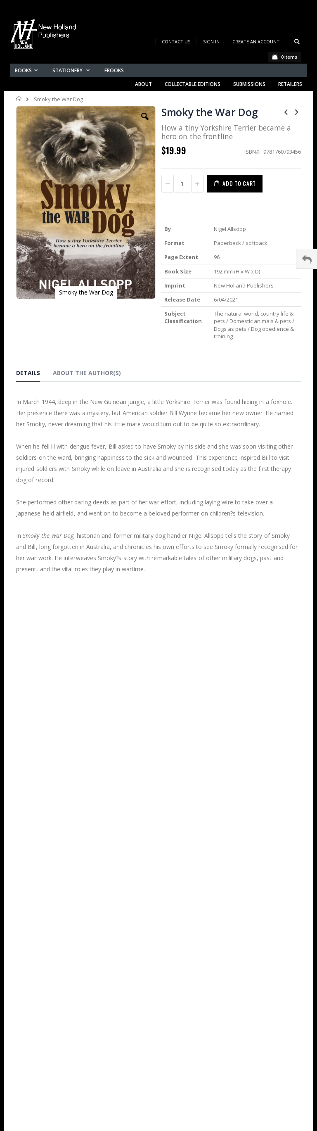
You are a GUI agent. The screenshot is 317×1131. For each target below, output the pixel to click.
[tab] (34, 374)
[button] (145, 122)
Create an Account (255, 41)
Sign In (211, 41)
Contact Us (176, 41)
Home (19, 98)
